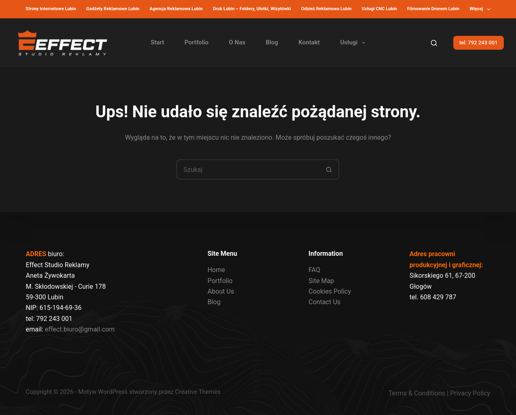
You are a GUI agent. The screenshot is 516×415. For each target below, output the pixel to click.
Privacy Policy (470, 393)
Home (216, 270)
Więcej (482, 9)
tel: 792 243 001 (478, 43)
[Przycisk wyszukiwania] (329, 169)
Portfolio (196, 42)
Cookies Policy (330, 291)
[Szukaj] (434, 43)
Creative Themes (198, 391)
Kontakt (309, 42)
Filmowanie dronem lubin (433, 8)
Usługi (354, 43)
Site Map (321, 281)
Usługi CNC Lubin (379, 8)
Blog (272, 42)
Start (157, 42)
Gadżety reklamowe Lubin (112, 8)
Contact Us (325, 302)
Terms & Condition (415, 393)
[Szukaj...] (247, 169)
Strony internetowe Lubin (51, 8)
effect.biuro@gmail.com (79, 329)
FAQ (315, 270)
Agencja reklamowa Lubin (175, 8)
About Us (220, 291)
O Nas (237, 42)
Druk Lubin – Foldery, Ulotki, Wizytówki (252, 8)
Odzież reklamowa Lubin (326, 8)
